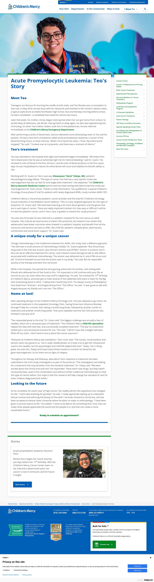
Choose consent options (11, 575)
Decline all (137, 570)
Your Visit (64, 9)
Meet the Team (130, 149)
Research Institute (102, 2)
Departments (77, 9)
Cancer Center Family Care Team (130, 140)
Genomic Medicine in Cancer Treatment (130, 98)
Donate (90, 2)
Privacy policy (26, 575)
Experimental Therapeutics (130, 94)
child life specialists (92, 323)
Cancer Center (130, 81)
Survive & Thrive (130, 136)
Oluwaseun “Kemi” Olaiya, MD (69, 176)
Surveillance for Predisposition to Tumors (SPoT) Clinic (130, 131)
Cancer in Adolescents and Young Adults (130, 85)
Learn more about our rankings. (74, 533)
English (6, 557)
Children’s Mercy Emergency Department (52, 129)
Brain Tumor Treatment (130, 90)
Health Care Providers (118, 2)
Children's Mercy (12, 504)
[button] (22, 484)
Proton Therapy (130, 120)
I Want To (131, 9)
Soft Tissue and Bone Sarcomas (130, 123)
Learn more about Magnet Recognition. (34, 535)
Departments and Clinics (26, 504)
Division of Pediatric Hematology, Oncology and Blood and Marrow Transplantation (57, 504)
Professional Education (137, 2)
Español (63, 2)
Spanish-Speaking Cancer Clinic (130, 127)
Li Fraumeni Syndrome (130, 112)
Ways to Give (113, 9)
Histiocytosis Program (130, 103)
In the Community (95, 9)
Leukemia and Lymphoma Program (130, 108)
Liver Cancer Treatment (130, 116)
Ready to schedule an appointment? (59, 415)
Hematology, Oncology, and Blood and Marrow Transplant (130, 144)
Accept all (137, 566)
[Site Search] (145, 9)
